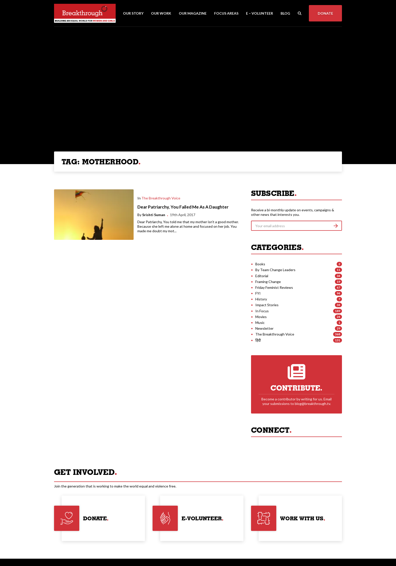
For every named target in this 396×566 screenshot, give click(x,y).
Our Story (133, 13)
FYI (258, 293)
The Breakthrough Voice (160, 198)
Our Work (161, 13)
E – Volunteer (259, 13)
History (261, 299)
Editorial (261, 276)
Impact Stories (267, 305)
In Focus (262, 311)
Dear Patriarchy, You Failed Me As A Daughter (183, 207)
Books (260, 264)
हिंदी (258, 340)
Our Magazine (193, 13)
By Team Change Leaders (275, 270)
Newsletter (264, 328)
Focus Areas (226, 13)
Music (260, 322)
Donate (325, 13)
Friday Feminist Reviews (274, 287)
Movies (261, 317)
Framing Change (268, 281)
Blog (285, 13)
